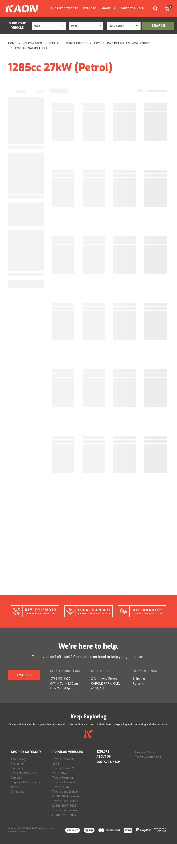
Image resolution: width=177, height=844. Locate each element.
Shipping (139, 678)
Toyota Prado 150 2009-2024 (64, 771)
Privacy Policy (144, 752)
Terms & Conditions (148, 757)
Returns (138, 683)
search (158, 26)
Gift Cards (17, 792)
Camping (16, 778)
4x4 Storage (19, 759)
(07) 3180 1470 (60, 678)
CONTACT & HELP (132, 8)
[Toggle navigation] (155, 9)
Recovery (17, 768)
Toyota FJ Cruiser (63, 782)
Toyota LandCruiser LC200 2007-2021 (65, 804)
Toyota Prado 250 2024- (64, 762)
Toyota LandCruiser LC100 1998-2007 (65, 813)
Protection (18, 764)
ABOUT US (108, 8)
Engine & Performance (26, 782)
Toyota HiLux (60, 787)
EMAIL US (24, 675)
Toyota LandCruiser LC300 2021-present (66, 794)
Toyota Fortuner (62, 778)
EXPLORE (89, 8)
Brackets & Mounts (23, 773)
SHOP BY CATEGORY (64, 8)
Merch (15, 787)
